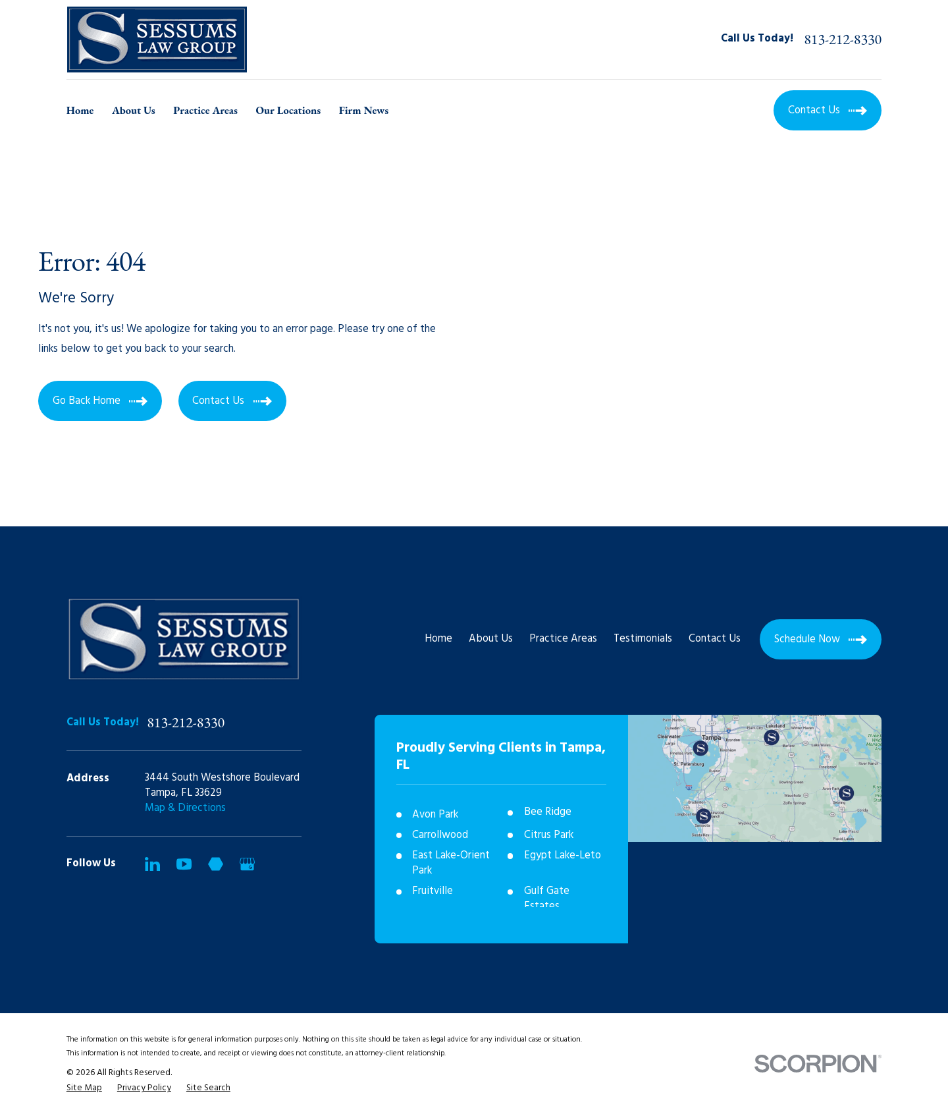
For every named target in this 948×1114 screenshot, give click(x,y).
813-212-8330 (843, 39)
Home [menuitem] (80, 110)
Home (438, 639)
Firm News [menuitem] (364, 110)
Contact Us (715, 639)
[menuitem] (84, 1088)
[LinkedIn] (152, 864)
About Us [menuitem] (133, 110)
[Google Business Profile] (247, 864)
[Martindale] (215, 864)
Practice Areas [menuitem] (205, 110)
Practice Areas (563, 639)
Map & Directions (185, 808)
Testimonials (643, 639)
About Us (491, 639)
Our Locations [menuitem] (288, 110)
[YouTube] (184, 864)
